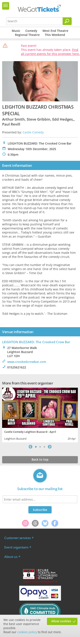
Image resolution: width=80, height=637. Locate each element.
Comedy (31, 31)
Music (16, 31)
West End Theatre (55, 31)
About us (10, 556)
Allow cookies (61, 621)
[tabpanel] (40, 414)
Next (50, 447)
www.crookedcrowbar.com (26, 362)
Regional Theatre (27, 35)
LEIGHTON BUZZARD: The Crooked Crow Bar (36, 342)
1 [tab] (36, 447)
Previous (30, 447)
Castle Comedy (33, 132)
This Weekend (55, 35)
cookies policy (27, 632)
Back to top (40, 459)
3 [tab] (44, 447)
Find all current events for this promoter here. (50, 52)
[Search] (67, 21)
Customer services (17, 538)
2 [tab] (40, 447)
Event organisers (16, 547)
